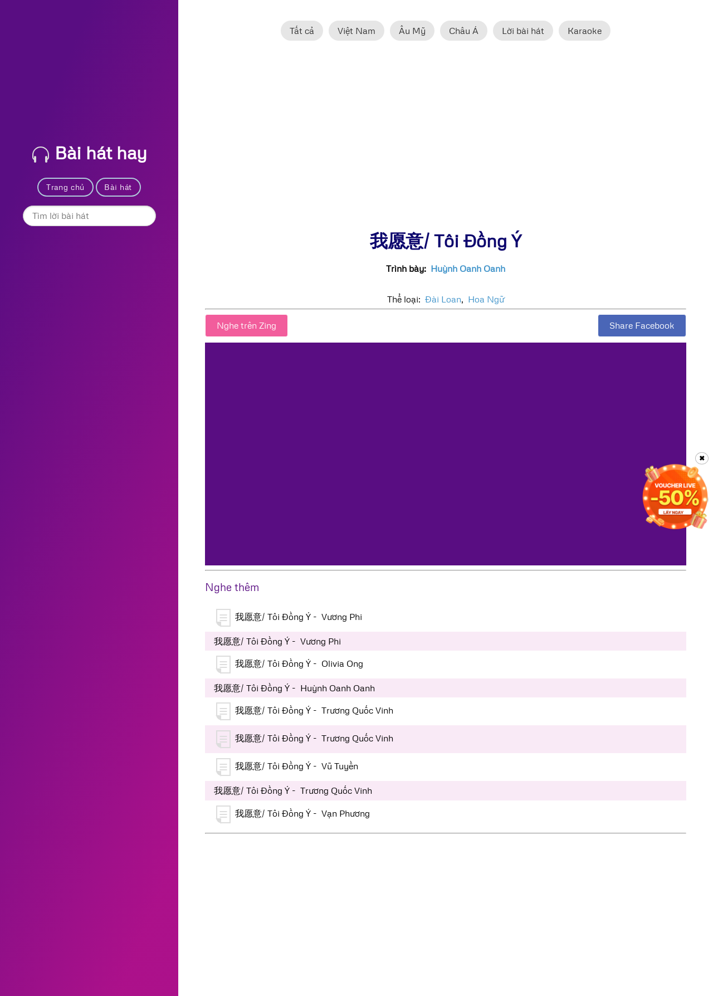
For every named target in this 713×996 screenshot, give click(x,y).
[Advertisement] (445, 141)
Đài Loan (443, 299)
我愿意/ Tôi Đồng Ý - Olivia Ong (289, 664)
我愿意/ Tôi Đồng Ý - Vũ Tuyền (287, 767)
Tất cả (302, 30)
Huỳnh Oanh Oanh (468, 268)
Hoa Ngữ (486, 299)
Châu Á (463, 30)
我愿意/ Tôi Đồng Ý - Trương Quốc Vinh (304, 711)
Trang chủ (65, 187)
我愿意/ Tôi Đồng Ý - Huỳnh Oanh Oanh (294, 688)
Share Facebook (642, 325)
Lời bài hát (523, 30)
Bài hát (118, 187)
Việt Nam (356, 30)
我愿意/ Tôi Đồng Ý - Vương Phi (289, 618)
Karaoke (585, 30)
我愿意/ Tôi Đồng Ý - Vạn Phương (293, 814)
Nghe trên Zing (246, 325)
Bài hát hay (89, 152)
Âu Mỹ (412, 30)
